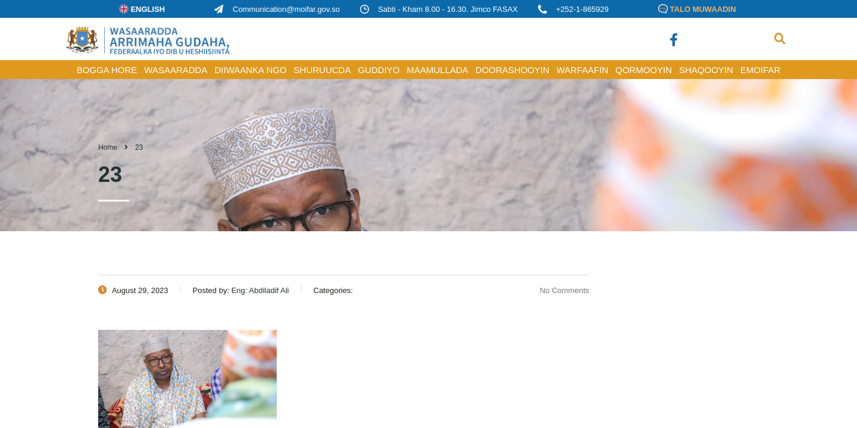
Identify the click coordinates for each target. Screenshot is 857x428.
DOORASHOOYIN (512, 70)
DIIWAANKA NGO (250, 70)
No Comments (557, 290)
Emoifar (760, 70)
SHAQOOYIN (706, 70)
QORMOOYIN (643, 70)
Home (107, 147)
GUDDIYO (378, 70)
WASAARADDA (175, 70)
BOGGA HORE (107, 70)
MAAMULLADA (437, 70)
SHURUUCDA (322, 70)
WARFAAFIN (582, 70)
